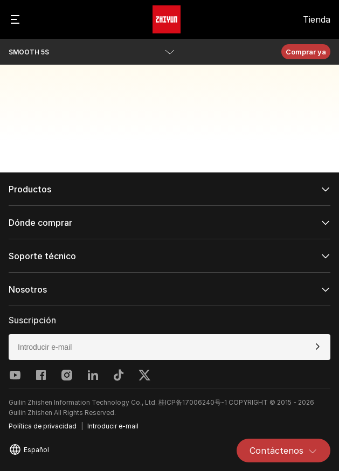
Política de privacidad (43, 426)
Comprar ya (306, 51)
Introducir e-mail (113, 426)
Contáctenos (283, 450)
